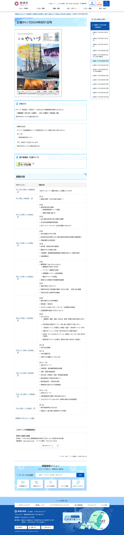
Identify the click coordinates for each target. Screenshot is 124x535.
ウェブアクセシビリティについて (59, 505)
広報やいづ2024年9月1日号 (100, 52)
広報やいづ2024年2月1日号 (100, 108)
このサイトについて (24, 505)
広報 (46, 14)
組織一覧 (33, 527)
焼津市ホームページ (20, 14)
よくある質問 (61, 3)
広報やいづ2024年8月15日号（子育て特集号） (100, 58)
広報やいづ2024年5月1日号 (100, 89)
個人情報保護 (78, 505)
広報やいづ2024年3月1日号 (100, 102)
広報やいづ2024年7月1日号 (100, 71)
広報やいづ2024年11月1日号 (100, 39)
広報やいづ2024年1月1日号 (100, 114)
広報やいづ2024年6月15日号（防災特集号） (100, 77)
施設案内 (20, 527)
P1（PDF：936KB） (24, 198)
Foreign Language (73, 3)
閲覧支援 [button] (84, 3)
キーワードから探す (26, 475)
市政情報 (29, 14)
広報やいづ (51, 14)
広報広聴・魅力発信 (38, 14)
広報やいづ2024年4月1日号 (100, 96)
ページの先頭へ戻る (62, 500)
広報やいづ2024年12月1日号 (100, 33)
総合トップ (52, 3)
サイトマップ (92, 505)
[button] (99, 3)
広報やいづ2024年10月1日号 (100, 46)
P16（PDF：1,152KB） (25, 408)
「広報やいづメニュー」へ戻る (24, 418)
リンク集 (104, 505)
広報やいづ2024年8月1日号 (100, 64)
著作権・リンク (40, 505)
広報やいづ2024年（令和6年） (63, 14)
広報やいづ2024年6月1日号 (100, 83)
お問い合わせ (47, 527)
